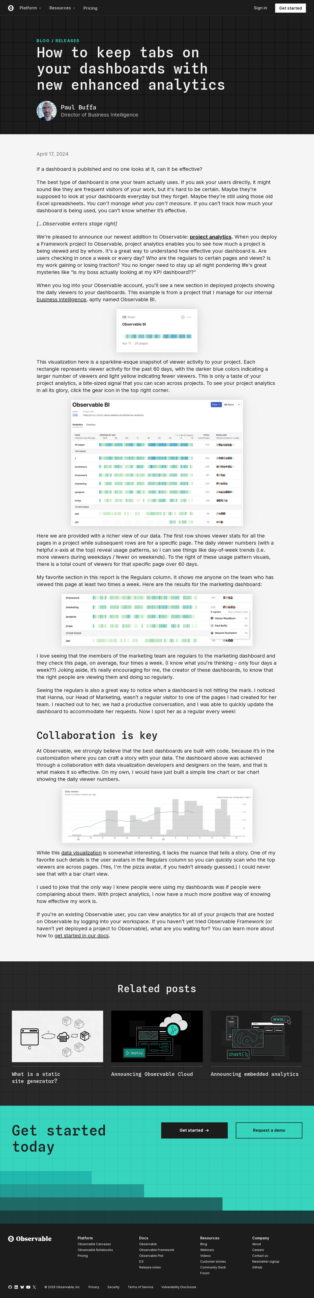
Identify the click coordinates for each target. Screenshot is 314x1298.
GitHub (257, 1267)
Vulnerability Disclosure (178, 1287)
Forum (205, 1273)
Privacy (94, 1287)
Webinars (207, 1250)
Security (113, 1287)
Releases (67, 40)
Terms (140, 1287)
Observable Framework (156, 1250)
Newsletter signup (265, 1261)
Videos (205, 1256)
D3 (141, 1261)
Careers (258, 1250)
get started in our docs (81, 936)
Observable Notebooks (95, 1250)
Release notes (150, 1267)
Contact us (260, 1256)
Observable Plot (151, 1256)
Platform (30, 7)
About (256, 1244)
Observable (148, 1244)
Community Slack (213, 1267)
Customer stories (213, 1261)
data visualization (81, 853)
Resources (62, 7)
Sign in (260, 7)
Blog (203, 1244)
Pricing (90, 8)
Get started (290, 8)
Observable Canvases (94, 1244)
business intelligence (61, 299)
